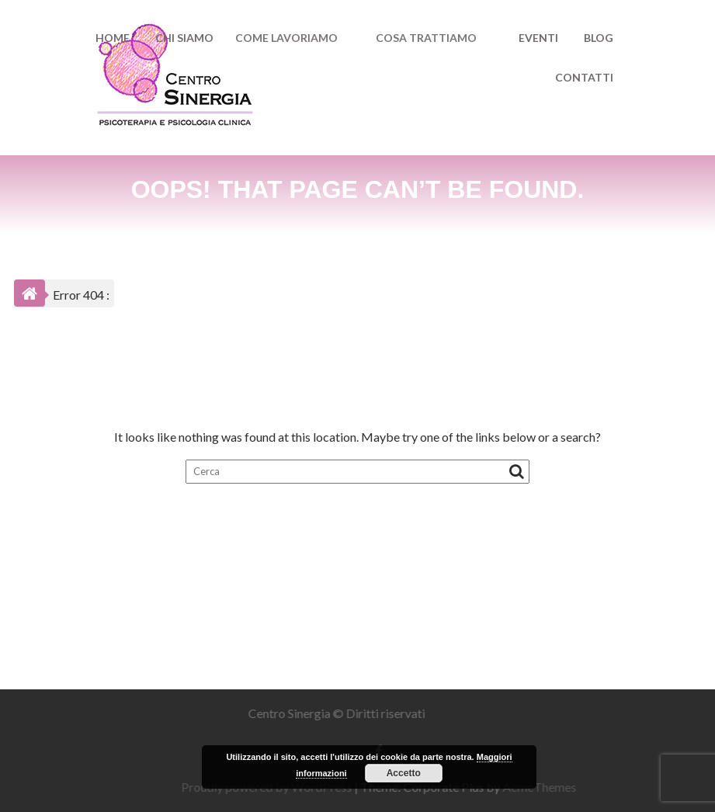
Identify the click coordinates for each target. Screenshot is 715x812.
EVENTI (538, 37)
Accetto (404, 773)
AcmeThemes (543, 786)
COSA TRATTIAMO (426, 37)
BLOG (598, 37)
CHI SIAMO (184, 37)
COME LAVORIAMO (286, 37)
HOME (112, 37)
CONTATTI (584, 77)
